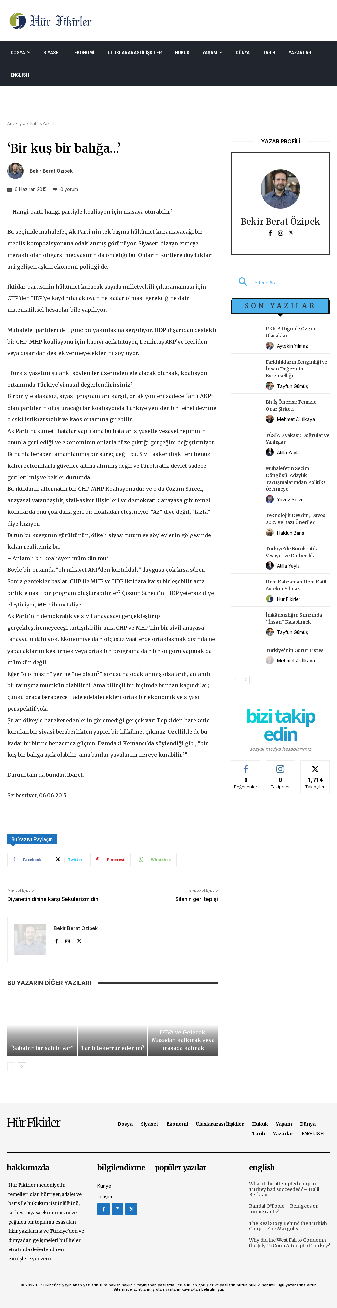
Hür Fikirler (288, 599)
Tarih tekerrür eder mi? (112, 1048)
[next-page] (22, 1066)
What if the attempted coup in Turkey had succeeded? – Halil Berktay (284, 1189)
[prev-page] (11, 1066)
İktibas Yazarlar (44, 123)
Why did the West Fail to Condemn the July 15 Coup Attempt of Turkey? (289, 1243)
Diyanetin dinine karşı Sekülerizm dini (53, 899)
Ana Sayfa (16, 123)
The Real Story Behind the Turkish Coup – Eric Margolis (288, 1226)
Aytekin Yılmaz (292, 346)
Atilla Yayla (288, 452)
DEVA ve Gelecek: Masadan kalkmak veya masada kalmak (183, 1040)
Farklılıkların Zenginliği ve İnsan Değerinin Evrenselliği (296, 369)
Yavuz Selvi (289, 499)
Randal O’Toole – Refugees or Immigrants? (283, 1209)
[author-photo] (271, 346)
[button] (254, 283)
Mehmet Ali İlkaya (296, 419)
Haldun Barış (290, 532)
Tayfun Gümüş (292, 386)
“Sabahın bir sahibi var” (41, 1048)
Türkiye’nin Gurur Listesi (295, 650)
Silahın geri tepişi (196, 899)
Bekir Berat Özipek (51, 171)
